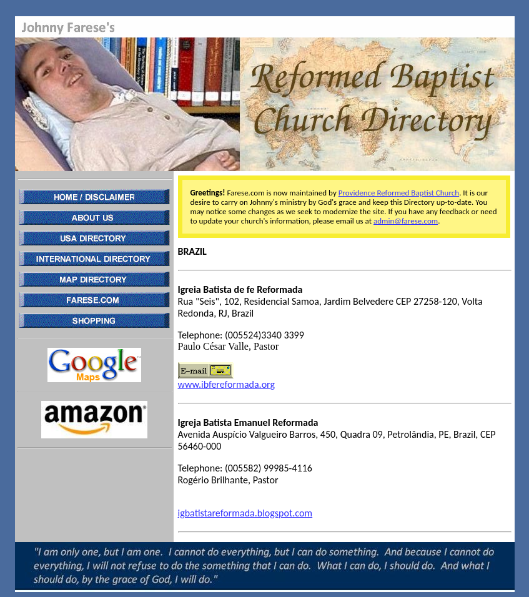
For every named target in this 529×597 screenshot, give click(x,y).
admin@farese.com (405, 220)
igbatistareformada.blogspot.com (245, 513)
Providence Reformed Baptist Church (399, 192)
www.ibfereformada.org (226, 384)
